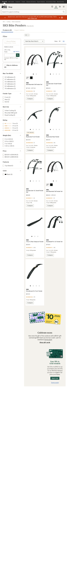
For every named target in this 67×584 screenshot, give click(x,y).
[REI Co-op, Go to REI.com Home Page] (4, 6)
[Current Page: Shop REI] (4, 1)
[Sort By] (34, 41)
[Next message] (59, 17)
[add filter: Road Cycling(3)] (7, 115)
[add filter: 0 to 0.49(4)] (6, 139)
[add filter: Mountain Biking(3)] (8, 113)
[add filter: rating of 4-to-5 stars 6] (10, 123)
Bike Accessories (16, 21)
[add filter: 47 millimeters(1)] (8, 84)
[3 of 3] (37, 236)
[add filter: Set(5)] (4, 102)
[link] (34, 62)
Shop (10, 7)
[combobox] (33, 12)
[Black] (31, 77)
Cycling (8, 21)
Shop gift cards (45, 342)
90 (64, 41)
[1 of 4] (50, 74)
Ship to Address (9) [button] (11, 66)
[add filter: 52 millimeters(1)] (8, 86)
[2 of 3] (34, 236)
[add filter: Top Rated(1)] (6, 165)
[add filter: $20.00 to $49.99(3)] (9, 154)
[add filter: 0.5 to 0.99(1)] (7, 141)
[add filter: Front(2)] (5, 97)
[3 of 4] (56, 74)
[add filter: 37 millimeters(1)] (8, 79)
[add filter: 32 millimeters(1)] (8, 77)
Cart (60, 7)
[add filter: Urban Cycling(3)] (8, 110)
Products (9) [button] (7, 30)
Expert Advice (19, 30)
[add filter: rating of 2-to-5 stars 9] (10, 128)
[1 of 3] (31, 236)
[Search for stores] (17, 55)
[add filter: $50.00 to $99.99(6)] (9, 157)
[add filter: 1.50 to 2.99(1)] (7, 146)
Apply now (55, 378)
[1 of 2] (33, 74)
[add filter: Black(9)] (6, 174)
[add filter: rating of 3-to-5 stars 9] (10, 126)
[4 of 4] (59, 74)
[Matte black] (27, 77)
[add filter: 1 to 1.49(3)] (6, 143)
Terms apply (48, 339)
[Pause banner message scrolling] (62, 17)
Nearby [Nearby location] (16, 52)
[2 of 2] (36, 74)
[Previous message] (5, 17)
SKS (4, 21)
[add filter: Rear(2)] (5, 99)
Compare (30, 99)
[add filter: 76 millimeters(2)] (8, 88)
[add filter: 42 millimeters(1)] (8, 81)
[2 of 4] (53, 74)
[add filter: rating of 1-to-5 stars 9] (10, 130)
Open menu (64, 7)
